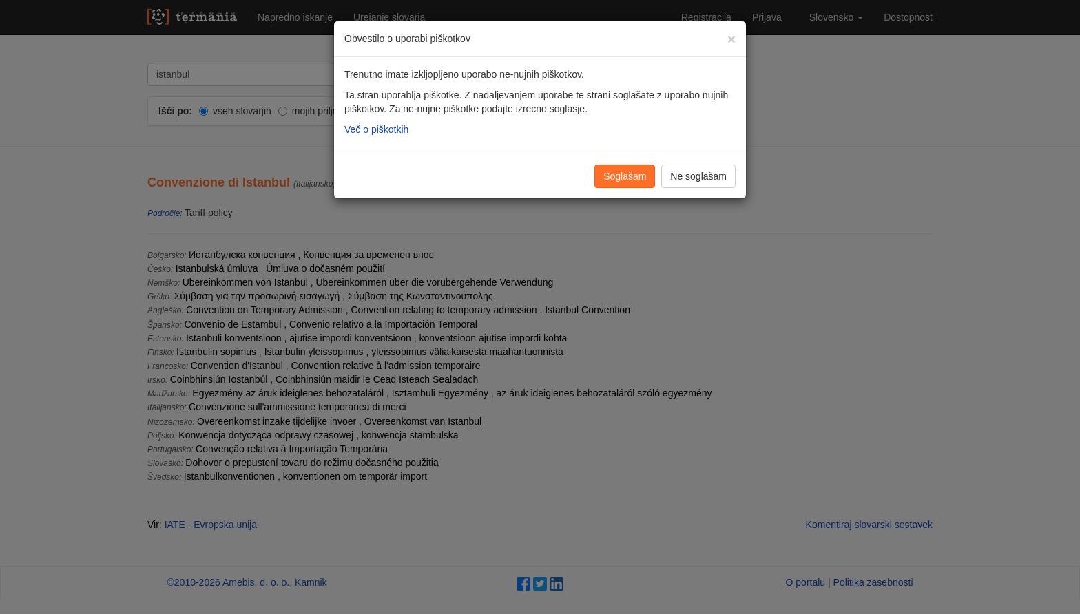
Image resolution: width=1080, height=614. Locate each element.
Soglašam (624, 176)
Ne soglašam (698, 176)
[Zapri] (731, 39)
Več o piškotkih (376, 129)
